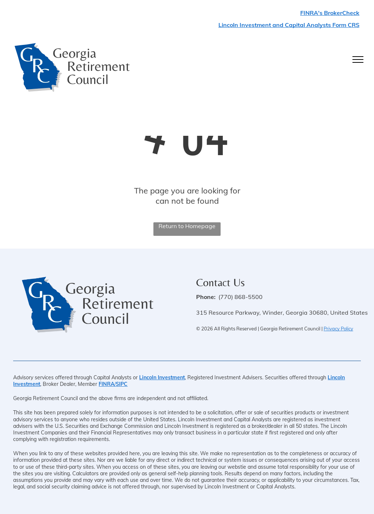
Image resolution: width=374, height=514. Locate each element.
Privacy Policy (338, 328)
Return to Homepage (187, 226)
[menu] (357, 59)
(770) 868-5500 (240, 296)
